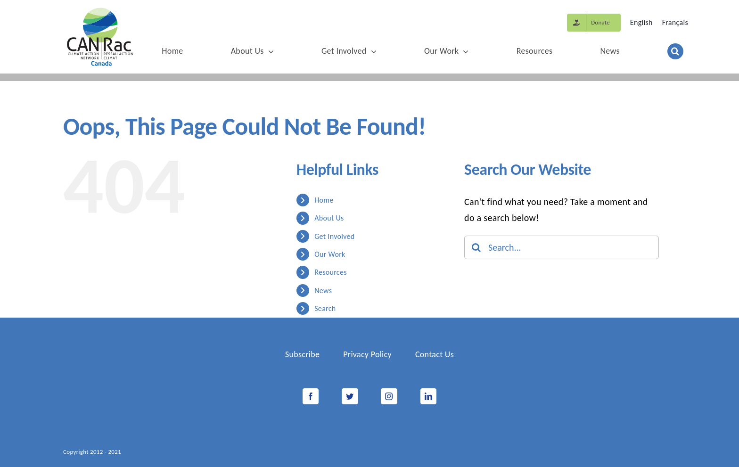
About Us (329, 217)
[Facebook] (311, 396)
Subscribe (302, 354)
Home (323, 200)
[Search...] (561, 247)
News (323, 290)
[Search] (476, 247)
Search (325, 308)
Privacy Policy (367, 354)
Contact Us (434, 354)
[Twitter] (350, 396)
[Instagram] (389, 396)
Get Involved (334, 236)
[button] (675, 52)
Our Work (329, 254)
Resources (330, 272)
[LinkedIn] (428, 396)
